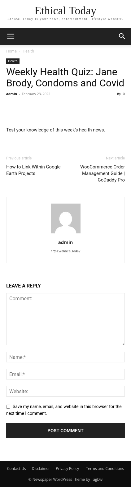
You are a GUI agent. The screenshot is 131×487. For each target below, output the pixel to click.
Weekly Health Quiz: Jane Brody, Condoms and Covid (65, 77)
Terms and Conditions (105, 468)
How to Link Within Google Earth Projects (33, 170)
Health (28, 51)
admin (11, 93)
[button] (122, 36)
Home (11, 51)
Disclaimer (41, 468)
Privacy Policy (68, 468)
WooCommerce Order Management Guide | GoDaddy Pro (102, 173)
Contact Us (16, 468)
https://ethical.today (65, 251)
